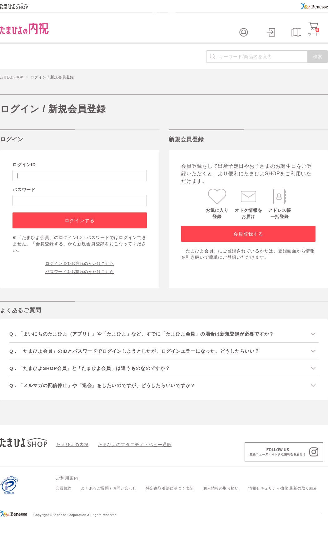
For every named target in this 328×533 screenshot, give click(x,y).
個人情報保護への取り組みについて (268, 526)
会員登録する (248, 244)
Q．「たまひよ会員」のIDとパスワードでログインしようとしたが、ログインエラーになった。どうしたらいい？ (145, 361)
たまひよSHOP (13, 88)
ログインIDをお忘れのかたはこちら (80, 273)
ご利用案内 (67, 489)
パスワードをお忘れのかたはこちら (80, 281)
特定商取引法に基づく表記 (170, 500)
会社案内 (320, 526)
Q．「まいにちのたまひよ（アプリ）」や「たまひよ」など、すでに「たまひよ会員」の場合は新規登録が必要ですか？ (153, 343)
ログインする (79, 230)
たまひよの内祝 (70, 456)
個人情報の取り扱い (221, 500)
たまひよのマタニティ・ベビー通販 (125, 456)
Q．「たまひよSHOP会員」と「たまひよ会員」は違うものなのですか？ (97, 379)
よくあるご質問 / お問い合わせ (109, 500)
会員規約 (64, 500)
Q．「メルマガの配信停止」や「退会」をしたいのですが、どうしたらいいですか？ (111, 396)
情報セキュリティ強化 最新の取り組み (282, 500)
